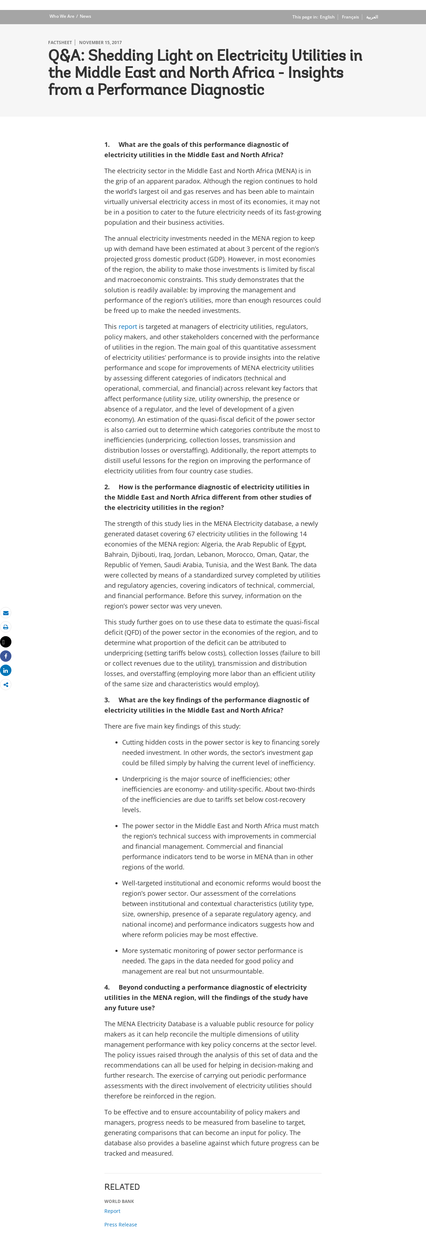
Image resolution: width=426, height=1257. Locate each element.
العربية (372, 17)
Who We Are (62, 16)
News (85, 16)
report (128, 326)
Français (350, 17)
